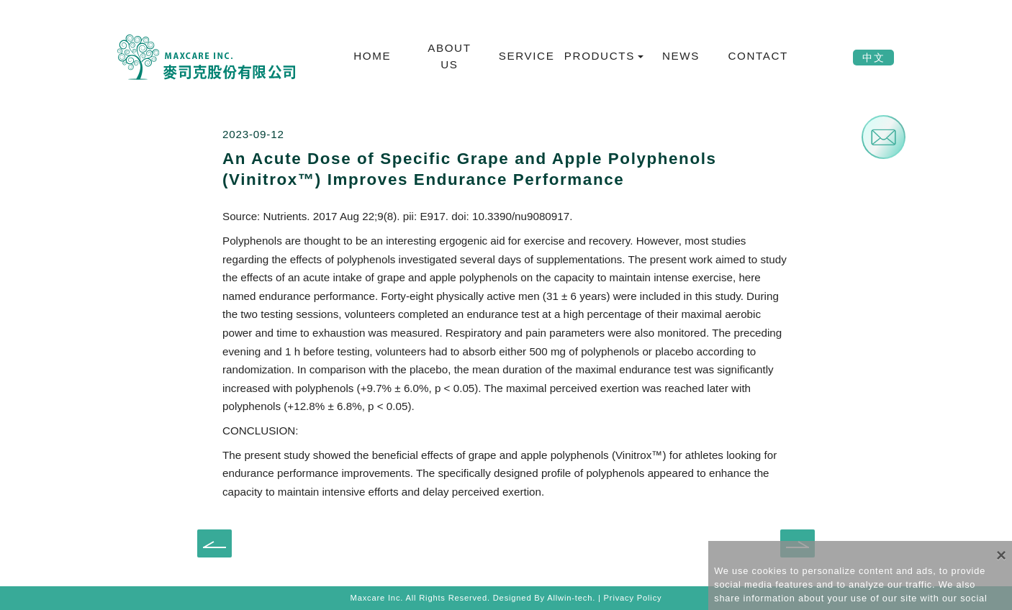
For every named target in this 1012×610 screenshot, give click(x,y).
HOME (372, 56)
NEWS (681, 56)
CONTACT (757, 56)
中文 (873, 57)
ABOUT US (449, 56)
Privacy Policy (633, 597)
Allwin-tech (569, 597)
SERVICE (527, 56)
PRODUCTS (600, 56)
